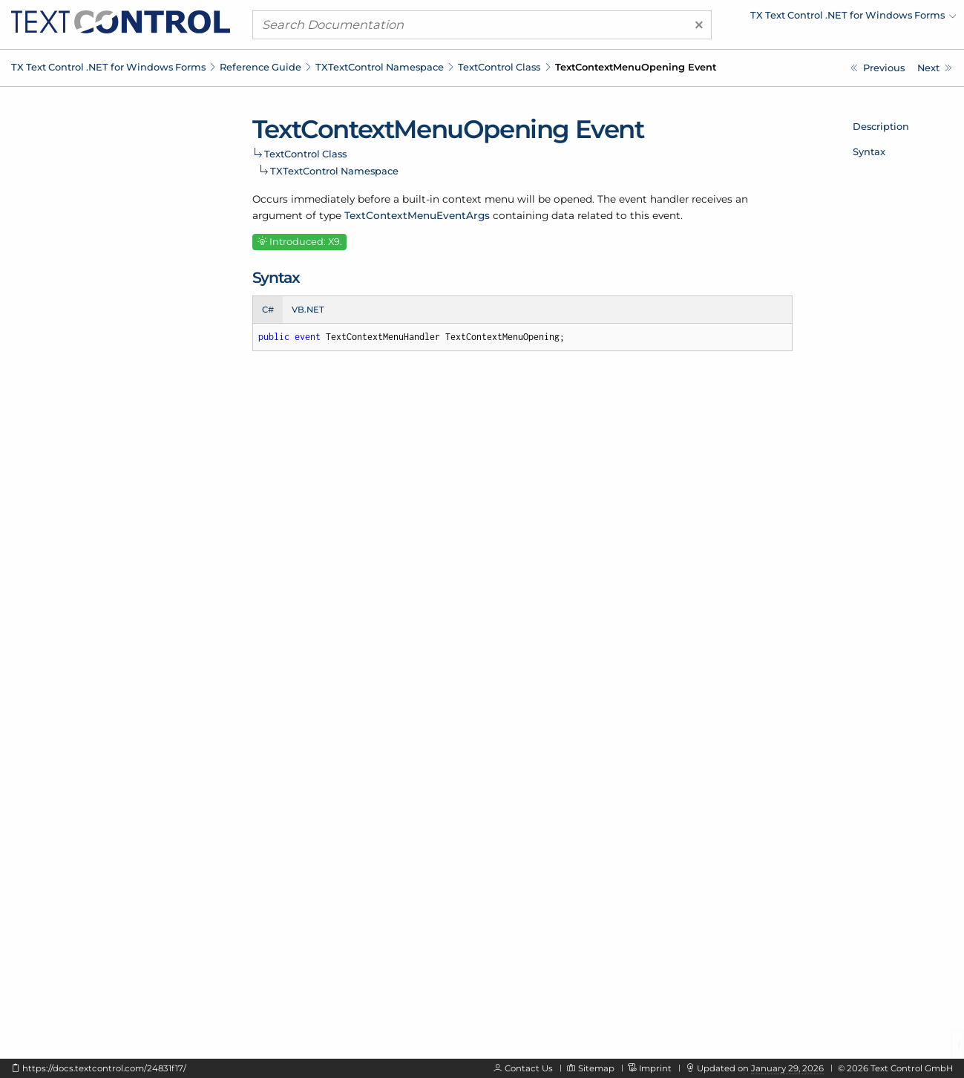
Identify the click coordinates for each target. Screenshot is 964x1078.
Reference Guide (260, 67)
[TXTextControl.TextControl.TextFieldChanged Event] (934, 68)
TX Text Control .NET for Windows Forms (108, 67)
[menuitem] (827, 18)
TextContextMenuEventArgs (417, 215)
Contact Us (529, 1068)
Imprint (655, 1068)
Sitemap (596, 1068)
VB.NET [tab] (308, 309)
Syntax (869, 151)
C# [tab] (268, 309)
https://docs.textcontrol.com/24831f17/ (104, 1068)
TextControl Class (499, 67)
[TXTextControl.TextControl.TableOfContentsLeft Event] (877, 68)
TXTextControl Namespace (379, 67)
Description (881, 126)
